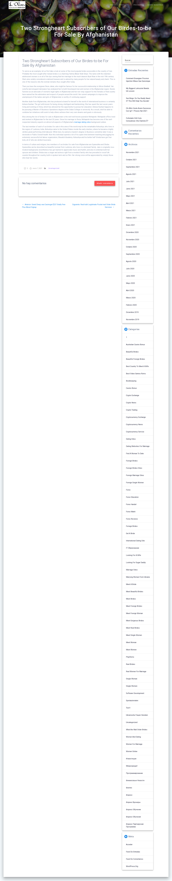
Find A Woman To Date (135, 456)
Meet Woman (131, 645)
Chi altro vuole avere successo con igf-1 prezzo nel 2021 (138, 112)
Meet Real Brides (133, 630)
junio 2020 (130, 278)
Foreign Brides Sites (134, 470)
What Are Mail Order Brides (136, 732)
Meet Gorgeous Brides (135, 623)
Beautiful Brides (132, 354)
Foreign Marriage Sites (135, 478)
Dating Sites (131, 441)
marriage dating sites (82, 124)
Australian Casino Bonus (135, 347)
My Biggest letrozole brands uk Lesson (137, 92)
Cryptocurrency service (135, 434)
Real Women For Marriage (136, 674)
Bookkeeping (131, 383)
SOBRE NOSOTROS (155, 5)
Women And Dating (133, 739)
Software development (135, 696)
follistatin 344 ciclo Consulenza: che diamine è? (137, 121)
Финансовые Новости (135, 783)
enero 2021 (130, 227)
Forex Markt (130, 514)
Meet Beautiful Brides (134, 594)
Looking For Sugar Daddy (136, 565)
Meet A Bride (131, 587)
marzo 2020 (131, 300)
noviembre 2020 (132, 242)
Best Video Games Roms (136, 376)
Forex (128, 492)
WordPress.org (132, 869)
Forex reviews (132, 521)
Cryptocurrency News (134, 427)
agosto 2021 (131, 176)
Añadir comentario (105, 186)
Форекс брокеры (133, 805)
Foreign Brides (132, 463)
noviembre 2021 (132, 155)
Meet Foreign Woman (134, 616)
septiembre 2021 (133, 169)
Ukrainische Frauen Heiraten (137, 717)
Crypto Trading (131, 412)
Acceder (129, 847)
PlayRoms (130, 659)
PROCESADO (139, 5)
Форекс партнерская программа (134, 827)
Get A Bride (130, 536)
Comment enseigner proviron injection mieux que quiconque (138, 82)
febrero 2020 (131, 307)
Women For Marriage (134, 746)
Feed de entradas (133, 854)
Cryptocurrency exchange (136, 419)
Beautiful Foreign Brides (135, 361)
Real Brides (130, 667)
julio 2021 (130, 184)
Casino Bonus (131, 390)
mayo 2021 (130, 198)
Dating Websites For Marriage (138, 449)
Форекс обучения (133, 819)
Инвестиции (131, 761)
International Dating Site (135, 543)
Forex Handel (131, 507)
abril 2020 (130, 293)
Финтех (129, 790)
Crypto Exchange (132, 398)
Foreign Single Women (135, 485)
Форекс (129, 797)
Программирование (134, 775)
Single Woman (131, 681)
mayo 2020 (130, 285)
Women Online (131, 754)
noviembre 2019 (132, 322)
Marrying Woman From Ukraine (138, 579)
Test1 (128, 710)
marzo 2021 (131, 213)
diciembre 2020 (132, 235)
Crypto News (131, 405)
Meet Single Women (134, 637)
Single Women (131, 688)
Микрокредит (132, 768)
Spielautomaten (132, 703)
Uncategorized (53, 170)
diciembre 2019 (132, 315)
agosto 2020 (131, 264)
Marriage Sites (132, 572)
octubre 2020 (131, 249)
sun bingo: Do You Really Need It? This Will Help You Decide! (138, 102)
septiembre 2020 (133, 256)
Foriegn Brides (132, 528)
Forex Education (132, 499)
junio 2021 (130, 191)
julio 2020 (130, 271)
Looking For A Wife (133, 558)
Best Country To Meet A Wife (137, 369)
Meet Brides (131, 601)
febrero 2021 (131, 220)
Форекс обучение (133, 812)
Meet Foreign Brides (134, 608)
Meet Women (131, 652)
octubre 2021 (131, 162)
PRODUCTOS (124, 5)
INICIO (113, 5)
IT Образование (132, 550)
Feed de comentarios (134, 861)
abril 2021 (130, 206)
